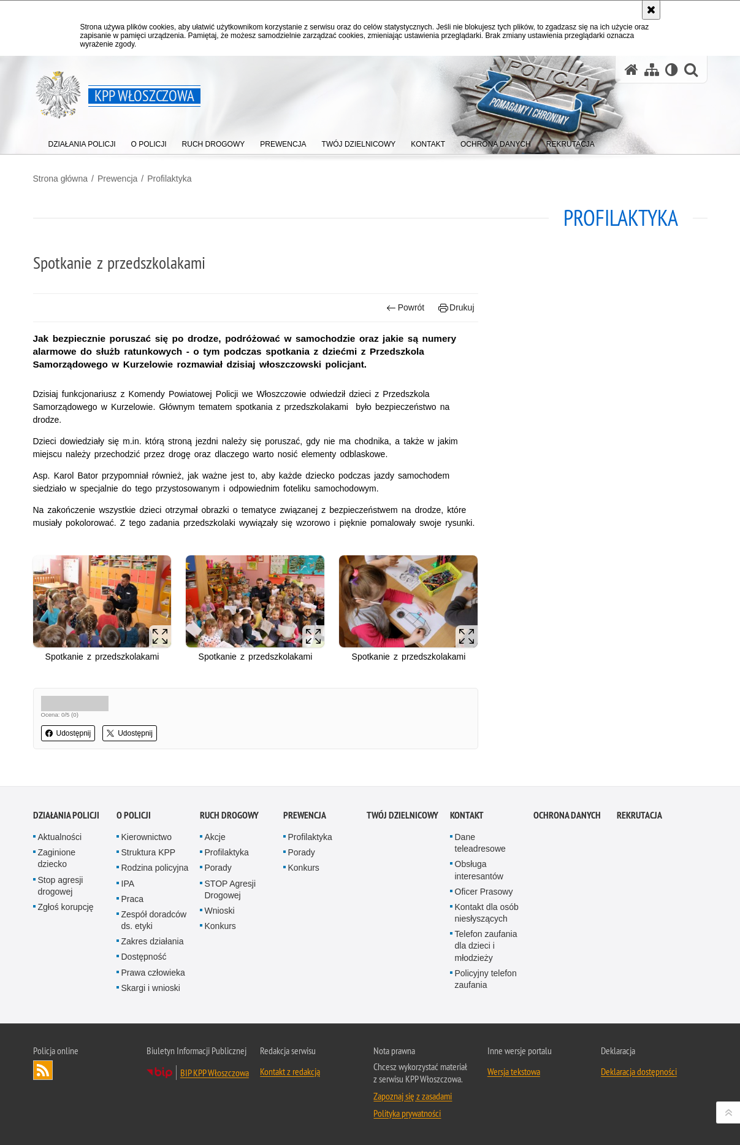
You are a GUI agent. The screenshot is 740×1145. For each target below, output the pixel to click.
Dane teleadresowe (480, 843)
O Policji (133, 815)
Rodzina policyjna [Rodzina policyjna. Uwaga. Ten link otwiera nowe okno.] (155, 868)
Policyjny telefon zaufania (486, 979)
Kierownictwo (146, 837)
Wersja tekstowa (513, 1071)
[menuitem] (82, 141)
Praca (132, 899)
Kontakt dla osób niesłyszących (487, 912)
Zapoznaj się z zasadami (412, 1096)
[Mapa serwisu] (651, 69)
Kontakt (467, 815)
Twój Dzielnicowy (402, 815)
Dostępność (144, 957)
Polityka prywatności (407, 1113)
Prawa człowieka (153, 972)
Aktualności (60, 837)
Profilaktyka (169, 178)
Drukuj (456, 308)
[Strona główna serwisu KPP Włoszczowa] (631, 69)
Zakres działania (152, 941)
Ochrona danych (567, 815)
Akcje (215, 837)
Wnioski (220, 911)
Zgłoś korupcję (66, 907)
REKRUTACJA (639, 815)
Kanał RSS (43, 1070)
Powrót (405, 308)
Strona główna (60, 178)
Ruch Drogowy (229, 815)
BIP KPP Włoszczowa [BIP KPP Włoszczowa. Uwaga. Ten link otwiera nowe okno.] (214, 1072)
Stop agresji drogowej (60, 885)
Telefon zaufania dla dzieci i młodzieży (486, 945)
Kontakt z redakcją (290, 1071)
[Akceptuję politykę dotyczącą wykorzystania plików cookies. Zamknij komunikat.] (651, 10)
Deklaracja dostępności (639, 1071)
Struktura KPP (148, 852)
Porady (218, 868)
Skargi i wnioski (150, 988)
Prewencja (117, 178)
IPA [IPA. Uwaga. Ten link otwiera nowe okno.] (128, 884)
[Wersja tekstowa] (671, 69)
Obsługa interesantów (479, 870)
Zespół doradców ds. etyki (154, 920)
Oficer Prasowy (484, 891)
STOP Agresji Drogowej (230, 889)
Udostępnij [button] (68, 733)
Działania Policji (66, 815)
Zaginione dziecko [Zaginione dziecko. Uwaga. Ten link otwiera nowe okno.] (57, 858)
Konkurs (220, 926)
